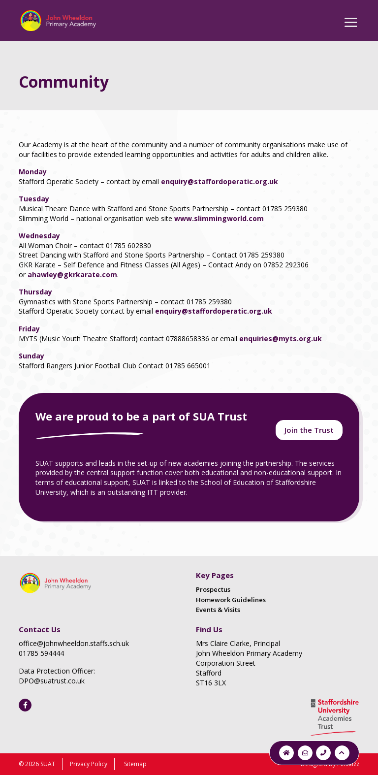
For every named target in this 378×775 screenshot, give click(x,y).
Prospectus (213, 589)
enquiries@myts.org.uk (280, 338)
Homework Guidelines (231, 599)
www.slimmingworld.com (219, 218)
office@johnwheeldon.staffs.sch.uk (74, 643)
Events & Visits (218, 609)
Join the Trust (309, 430)
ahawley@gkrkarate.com (72, 274)
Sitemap (135, 764)
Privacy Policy (88, 764)
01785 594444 (41, 653)
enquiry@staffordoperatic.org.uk (219, 181)
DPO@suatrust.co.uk (52, 680)
